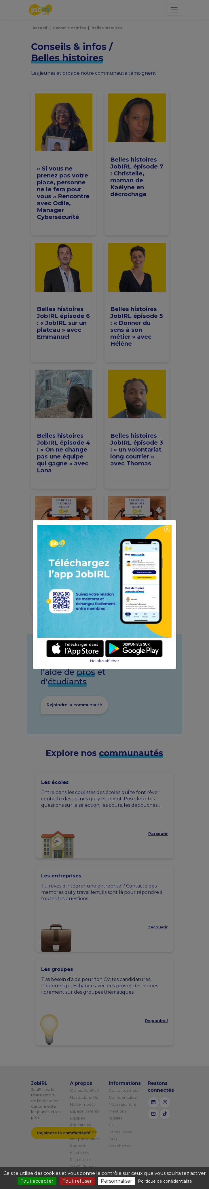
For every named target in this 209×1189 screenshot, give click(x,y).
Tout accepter (37, 1181)
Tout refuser (77, 1181)
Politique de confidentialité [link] (165, 1181)
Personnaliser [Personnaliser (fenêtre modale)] (116, 1181)
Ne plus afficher (104, 661)
